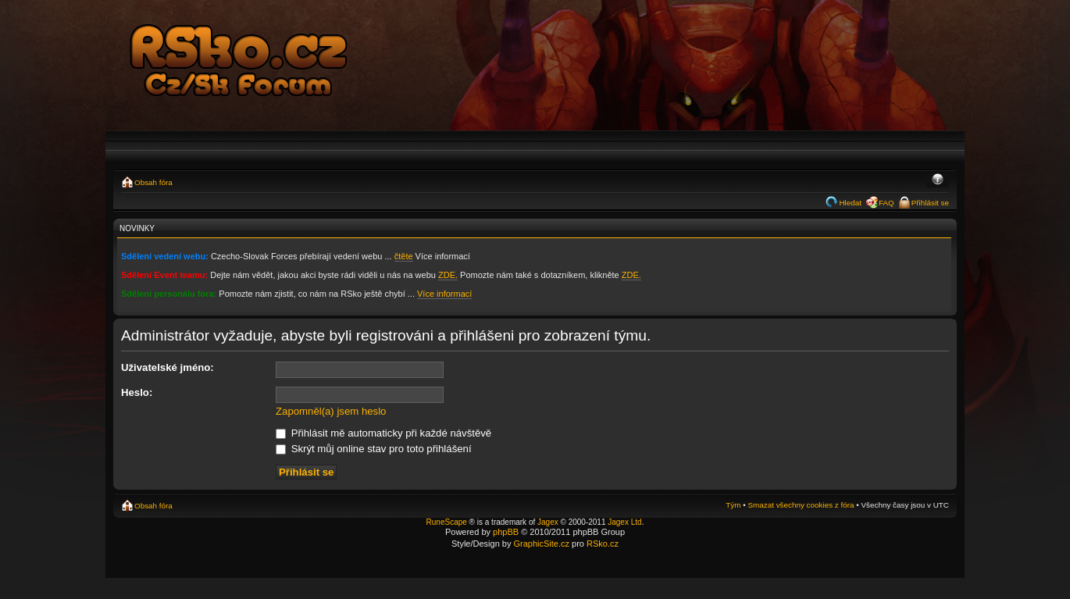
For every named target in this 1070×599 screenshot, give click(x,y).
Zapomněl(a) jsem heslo (331, 411)
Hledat (850, 202)
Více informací (444, 293)
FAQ (886, 202)
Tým (733, 505)
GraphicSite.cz (541, 543)
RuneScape (446, 522)
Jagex (547, 522)
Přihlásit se (930, 202)
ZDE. (448, 275)
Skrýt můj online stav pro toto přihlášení (374, 449)
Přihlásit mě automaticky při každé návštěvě (383, 433)
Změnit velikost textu (937, 180)
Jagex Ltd (624, 522)
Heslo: (136, 392)
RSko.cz (603, 543)
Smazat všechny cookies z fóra (800, 505)
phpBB (506, 532)
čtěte (403, 256)
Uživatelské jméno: (167, 367)
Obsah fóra (153, 182)
